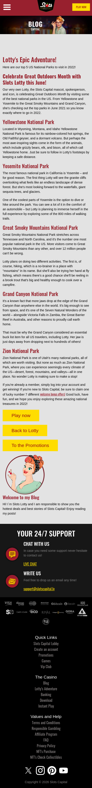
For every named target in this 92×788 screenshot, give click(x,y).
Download (46, 700)
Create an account (46, 649)
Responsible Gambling (46, 728)
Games (46, 660)
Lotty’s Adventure (46, 688)
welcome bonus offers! (52, 394)
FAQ (46, 740)
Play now (21, 415)
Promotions (46, 655)
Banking (46, 694)
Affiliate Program (46, 734)
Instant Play (46, 706)
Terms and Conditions (46, 722)
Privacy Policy (46, 745)
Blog (46, 683)
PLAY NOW (81, 7)
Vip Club (46, 666)
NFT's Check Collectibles (46, 757)
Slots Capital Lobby (46, 643)
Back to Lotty (25, 430)
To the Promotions (30, 445)
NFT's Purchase (46, 751)
